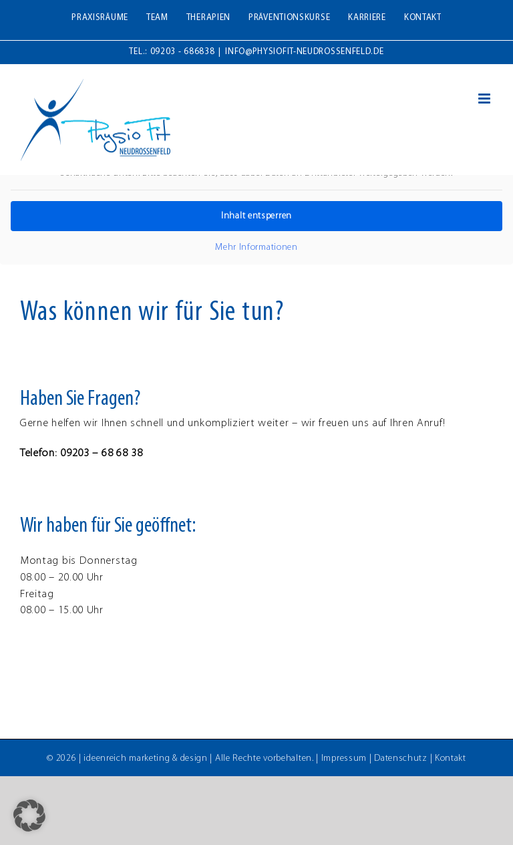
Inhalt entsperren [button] (256, 216)
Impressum (344, 758)
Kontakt (450, 758)
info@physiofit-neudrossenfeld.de (304, 51)
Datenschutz (401, 758)
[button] (29, 815)
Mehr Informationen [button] (256, 247)
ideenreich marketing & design (145, 758)
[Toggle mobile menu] (485, 99)
